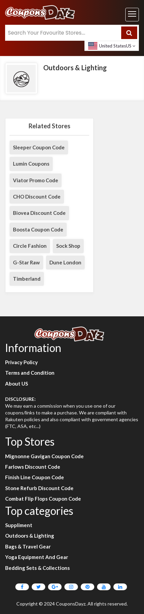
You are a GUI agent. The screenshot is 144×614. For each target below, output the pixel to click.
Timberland (27, 279)
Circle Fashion (30, 246)
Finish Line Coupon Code (34, 477)
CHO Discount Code (37, 196)
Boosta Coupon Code (38, 229)
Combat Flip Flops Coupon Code (43, 499)
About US (16, 383)
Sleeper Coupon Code (39, 147)
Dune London (65, 262)
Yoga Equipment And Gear (36, 557)
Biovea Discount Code (39, 213)
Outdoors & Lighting (29, 536)
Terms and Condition (29, 373)
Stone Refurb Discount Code (39, 488)
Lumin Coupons (31, 164)
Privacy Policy (21, 362)
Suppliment (18, 525)
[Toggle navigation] (132, 14)
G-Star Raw (26, 262)
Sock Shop (68, 246)
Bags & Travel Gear (28, 546)
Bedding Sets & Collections (37, 568)
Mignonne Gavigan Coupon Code (44, 456)
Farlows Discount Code (32, 467)
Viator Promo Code (35, 180)
